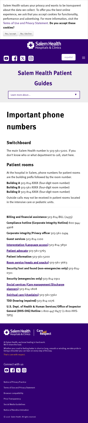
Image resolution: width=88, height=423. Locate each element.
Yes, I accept (10, 33)
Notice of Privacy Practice (15, 381)
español (69, 57)
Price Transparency (12, 398)
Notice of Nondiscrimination (16, 409)
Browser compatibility (13, 393)
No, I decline (26, 33)
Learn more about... (21, 95)
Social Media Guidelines (14, 404)
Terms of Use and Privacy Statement (25, 23)
